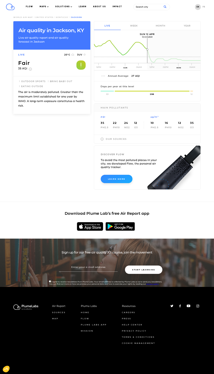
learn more (116, 179)
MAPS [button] (44, 7)
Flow (85, 318)
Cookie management (138, 343)
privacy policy (152, 284)
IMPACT (117, 7)
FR (204, 7)
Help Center (132, 324)
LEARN (82, 7)
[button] (6, 369)
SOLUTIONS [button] (63, 7)
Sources (59, 312)
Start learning (143, 270)
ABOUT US (99, 7)
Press (126, 318)
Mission (87, 331)
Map (55, 318)
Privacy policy (134, 331)
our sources (114, 139)
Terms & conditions (138, 337)
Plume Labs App (94, 324)
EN (198, 7)
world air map (23, 17)
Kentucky (62, 17)
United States (44, 17)
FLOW (29, 7)
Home (85, 312)
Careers (128, 312)
